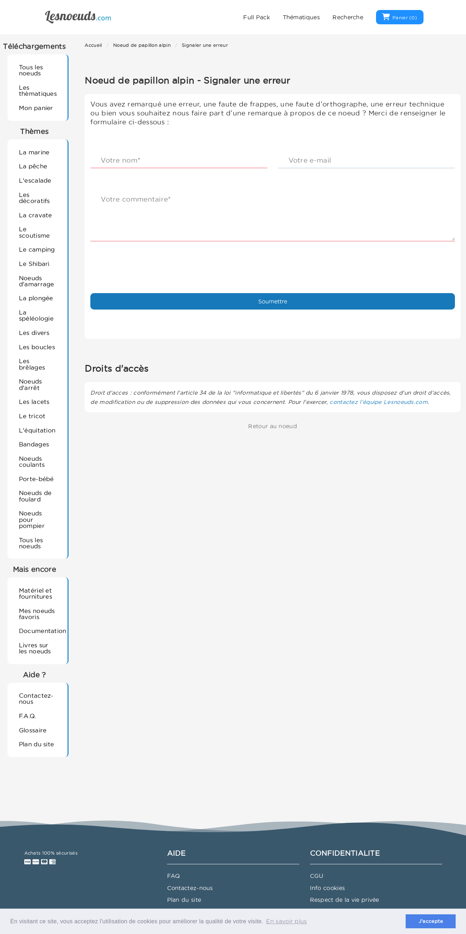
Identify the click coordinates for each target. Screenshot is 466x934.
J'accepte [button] (431, 921)
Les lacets (34, 401)
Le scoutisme (34, 232)
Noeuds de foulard (35, 495)
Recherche (347, 17)
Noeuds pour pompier (32, 519)
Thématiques (301, 17)
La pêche (33, 166)
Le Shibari (34, 263)
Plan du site (36, 744)
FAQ (173, 876)
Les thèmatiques (38, 90)
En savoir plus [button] (286, 921)
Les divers (34, 332)
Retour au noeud (272, 426)
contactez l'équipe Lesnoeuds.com (379, 402)
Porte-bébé (36, 478)
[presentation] (144, 261)
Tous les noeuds (31, 70)
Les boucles (37, 347)
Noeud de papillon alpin (142, 45)
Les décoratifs (34, 197)
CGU (317, 876)
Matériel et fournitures (35, 593)
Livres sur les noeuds (35, 648)
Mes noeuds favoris (37, 613)
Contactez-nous (36, 698)
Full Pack (256, 17)
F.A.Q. (27, 715)
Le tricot (32, 415)
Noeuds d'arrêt (30, 384)
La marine (34, 152)
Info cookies (327, 888)
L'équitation (37, 430)
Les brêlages (32, 363)
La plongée (36, 298)
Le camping (37, 249)
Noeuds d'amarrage (36, 281)
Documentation (40, 630)
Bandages (34, 444)
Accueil (93, 45)
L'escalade (35, 180)
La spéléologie (36, 315)
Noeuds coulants (32, 461)
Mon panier (36, 107)
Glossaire (33, 730)
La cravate (35, 215)
